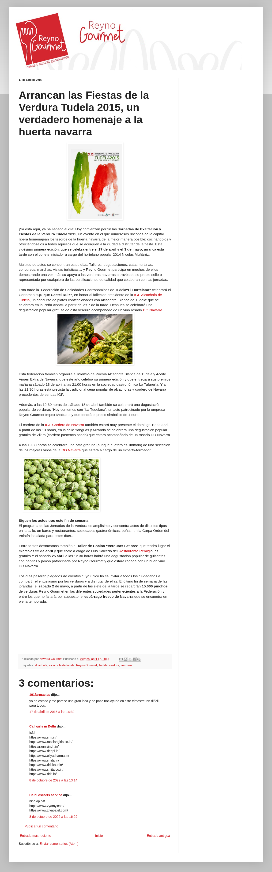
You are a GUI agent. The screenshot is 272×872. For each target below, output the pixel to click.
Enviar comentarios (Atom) (59, 843)
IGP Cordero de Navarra (64, 425)
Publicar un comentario (41, 826)
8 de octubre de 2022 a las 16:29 (53, 817)
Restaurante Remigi (135, 551)
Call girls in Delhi (42, 726)
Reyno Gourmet (86, 665)
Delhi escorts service (45, 795)
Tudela (102, 665)
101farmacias (39, 695)
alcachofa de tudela (61, 665)
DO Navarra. (152, 310)
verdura (114, 665)
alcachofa (41, 665)
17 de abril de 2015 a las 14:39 (51, 712)
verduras (126, 665)
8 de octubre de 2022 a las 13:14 (53, 780)
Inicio (99, 836)
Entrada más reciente (35, 836)
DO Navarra (71, 450)
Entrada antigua (158, 836)
